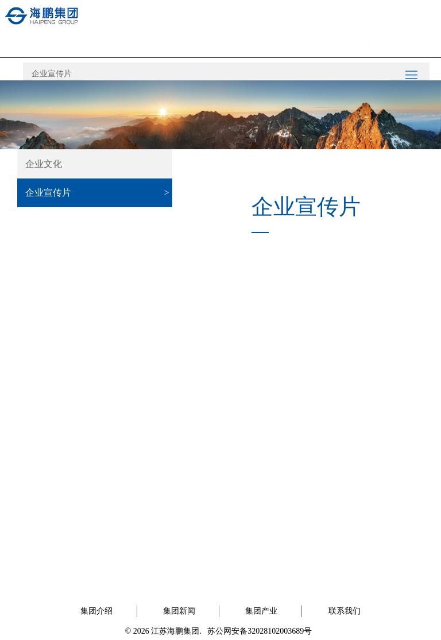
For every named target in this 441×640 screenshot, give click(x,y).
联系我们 (409, 25)
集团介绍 (237, 25)
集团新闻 (271, 25)
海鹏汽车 (306, 25)
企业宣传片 (52, 73)
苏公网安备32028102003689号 (259, 631)
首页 (203, 29)
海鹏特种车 (375, 25)
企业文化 (43, 164)
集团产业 (261, 611)
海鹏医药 (340, 25)
